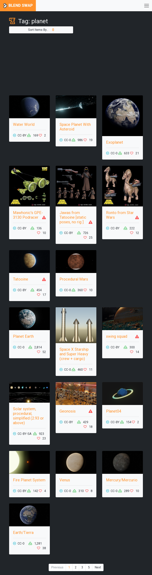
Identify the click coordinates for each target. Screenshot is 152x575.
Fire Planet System (29, 480)
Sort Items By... (41, 30)
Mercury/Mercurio (121, 480)
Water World (24, 124)
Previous (57, 567)
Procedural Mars (74, 279)
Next (98, 567)
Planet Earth (23, 336)
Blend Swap (18, 6)
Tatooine (20, 279)
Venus (65, 480)
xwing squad (116, 336)
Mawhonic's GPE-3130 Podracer (28, 215)
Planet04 (113, 411)
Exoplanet (114, 142)
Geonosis (68, 411)
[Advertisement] (76, 64)
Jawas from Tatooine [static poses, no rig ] (73, 217)
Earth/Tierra (23, 532)
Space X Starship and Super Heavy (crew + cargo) (74, 354)
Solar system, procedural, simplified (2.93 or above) (28, 416)
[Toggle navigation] (146, 5)
